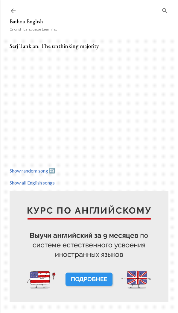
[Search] (164, 9)
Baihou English (26, 21)
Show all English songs (32, 182)
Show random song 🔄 (32, 170)
